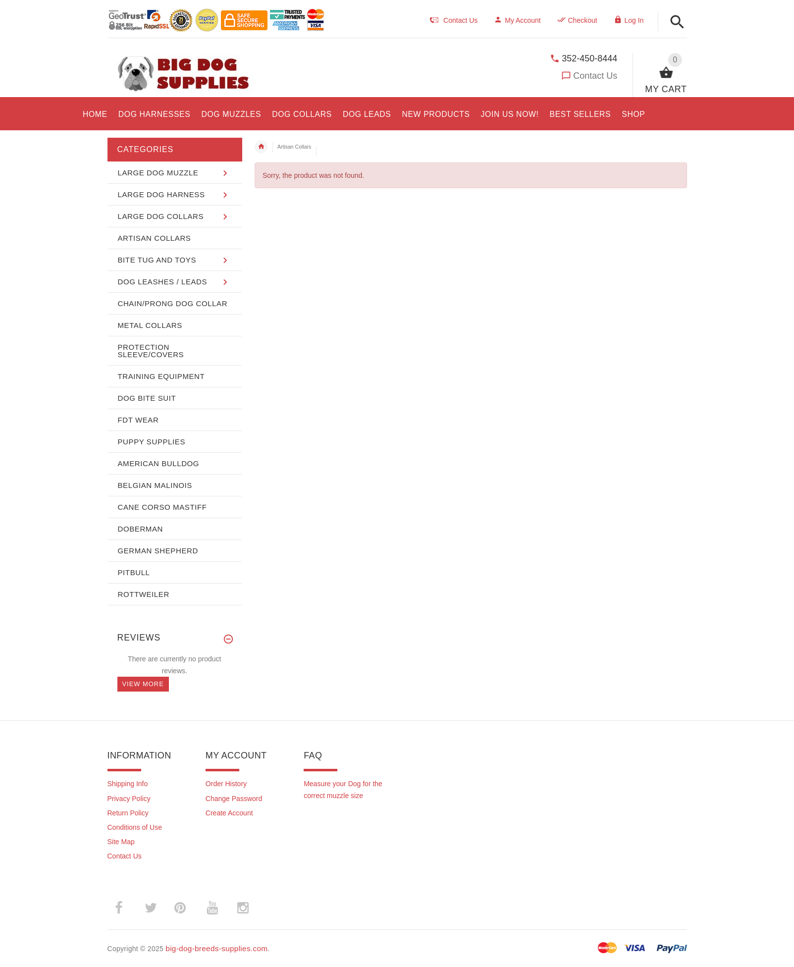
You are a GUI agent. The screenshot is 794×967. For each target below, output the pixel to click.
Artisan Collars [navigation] (294, 147)
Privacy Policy (129, 799)
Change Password (234, 799)
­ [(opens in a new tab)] (124, 907)
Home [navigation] (261, 146)
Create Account (229, 813)
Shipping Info (127, 784)
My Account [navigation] (517, 20)
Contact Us (595, 76)
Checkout (577, 20)
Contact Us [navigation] (453, 20)
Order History (226, 784)
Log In (629, 20)
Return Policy (128, 813)
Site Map (121, 842)
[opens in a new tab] (154, 112)
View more (143, 684)
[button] (677, 22)
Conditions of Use (134, 827)
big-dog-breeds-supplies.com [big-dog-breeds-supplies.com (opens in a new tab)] (216, 948)
